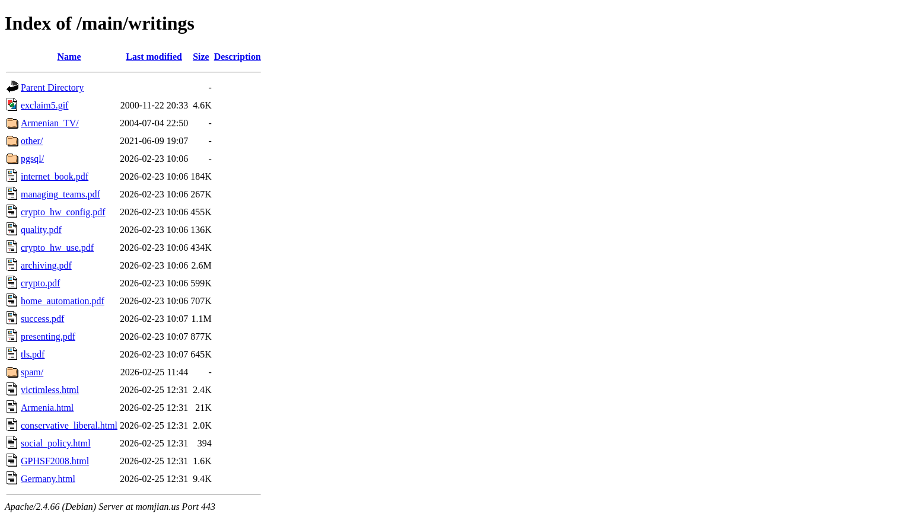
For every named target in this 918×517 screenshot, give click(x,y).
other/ (32, 141)
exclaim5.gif (44, 105)
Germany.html (48, 479)
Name (69, 57)
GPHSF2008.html (55, 461)
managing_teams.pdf (60, 194)
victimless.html (50, 390)
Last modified (154, 57)
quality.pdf (41, 230)
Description (237, 57)
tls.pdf (32, 354)
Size (201, 57)
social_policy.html (56, 443)
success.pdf (42, 319)
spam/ (32, 372)
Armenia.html (47, 408)
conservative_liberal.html (69, 425)
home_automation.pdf (62, 301)
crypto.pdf (40, 283)
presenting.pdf (48, 336)
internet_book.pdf (54, 176)
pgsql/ (32, 159)
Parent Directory (52, 87)
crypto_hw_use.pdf (57, 247)
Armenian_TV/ (50, 123)
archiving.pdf (46, 265)
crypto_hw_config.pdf (63, 212)
